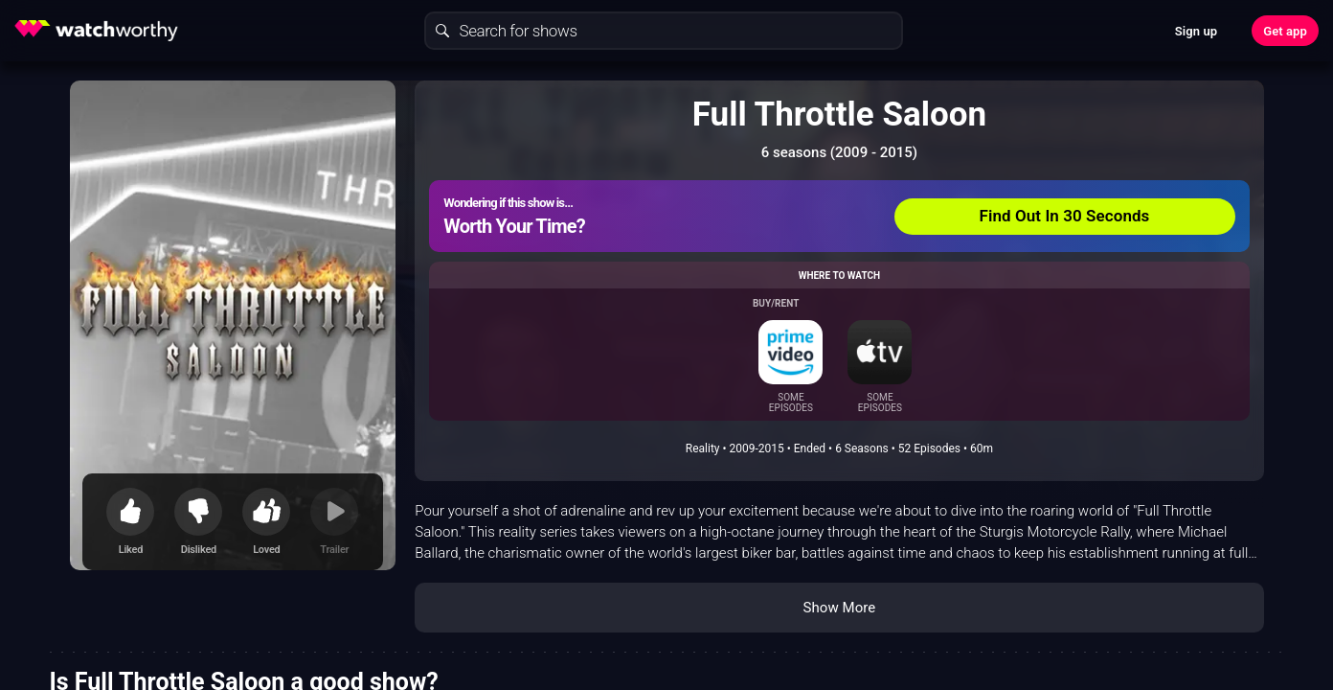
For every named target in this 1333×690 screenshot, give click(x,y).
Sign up (1196, 31)
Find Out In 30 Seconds (1065, 215)
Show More (838, 607)
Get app (1285, 31)
